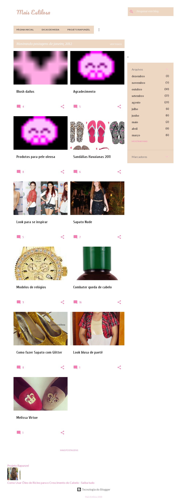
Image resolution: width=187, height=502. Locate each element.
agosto (136, 102)
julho (135, 109)
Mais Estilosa (33, 12)
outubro (137, 89)
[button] (62, 106)
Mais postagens (69, 450)
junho (135, 115)
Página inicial (25, 29)
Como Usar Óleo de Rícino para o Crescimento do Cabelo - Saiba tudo (50, 482)
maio (135, 122)
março (136, 135)
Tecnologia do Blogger (93, 489)
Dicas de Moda (50, 29)
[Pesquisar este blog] (154, 11)
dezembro (138, 76)
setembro (138, 96)
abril (135, 128)
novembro (138, 83)
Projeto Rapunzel (78, 29)
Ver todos (116, 44)
